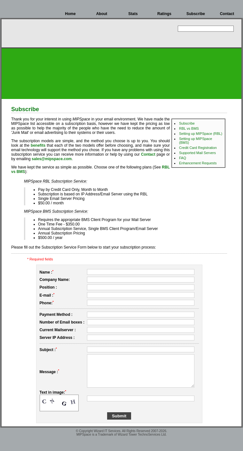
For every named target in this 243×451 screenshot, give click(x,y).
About (101, 14)
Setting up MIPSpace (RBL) (200, 133)
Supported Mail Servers (197, 153)
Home (70, 14)
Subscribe (195, 14)
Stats (132, 14)
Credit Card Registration (198, 148)
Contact (227, 14)
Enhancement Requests (197, 163)
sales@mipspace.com (52, 159)
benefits (38, 145)
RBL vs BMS (189, 128)
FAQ (182, 158)
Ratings (164, 14)
